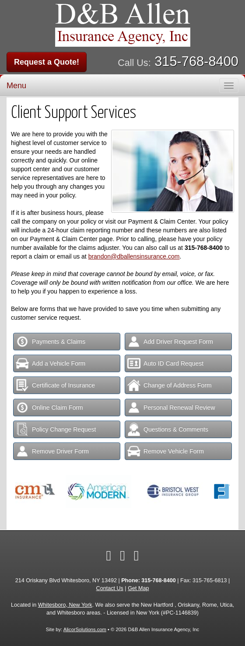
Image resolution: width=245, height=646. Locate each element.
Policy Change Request (56, 429)
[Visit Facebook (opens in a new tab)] (109, 555)
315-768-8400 (196, 61)
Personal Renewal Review (171, 407)
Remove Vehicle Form (165, 451)
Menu (16, 85)
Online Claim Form (49, 407)
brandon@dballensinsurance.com (134, 256)
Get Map (138, 588)
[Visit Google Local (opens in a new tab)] (137, 555)
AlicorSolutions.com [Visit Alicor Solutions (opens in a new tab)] (84, 629)
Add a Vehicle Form (50, 363)
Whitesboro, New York (65, 605)
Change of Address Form (169, 385)
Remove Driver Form (52, 451)
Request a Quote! (46, 62)
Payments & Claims (50, 341)
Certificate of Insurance (55, 385)
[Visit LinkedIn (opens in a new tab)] (123, 555)
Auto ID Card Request (165, 363)
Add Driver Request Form (170, 341)
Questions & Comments (167, 429)
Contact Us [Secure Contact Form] (109, 588)
